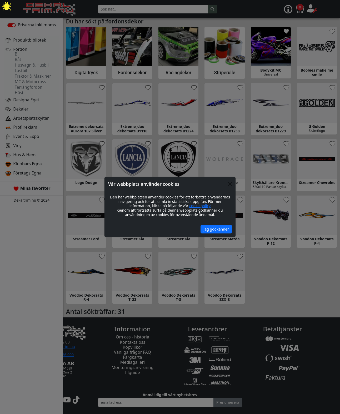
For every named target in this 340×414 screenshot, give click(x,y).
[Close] (230, 184)
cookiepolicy (200, 205)
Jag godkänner (216, 229)
